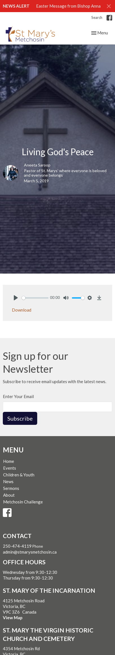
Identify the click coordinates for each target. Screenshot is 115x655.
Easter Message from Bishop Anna (68, 5)
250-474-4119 (17, 546)
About (9, 495)
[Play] (15, 297)
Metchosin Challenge (23, 501)
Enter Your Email (18, 396)
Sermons (11, 488)
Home (8, 461)
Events (9, 467)
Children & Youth (18, 474)
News (8, 481)
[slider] (35, 298)
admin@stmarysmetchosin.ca (30, 551)
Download (21, 309)
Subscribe (20, 418)
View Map (13, 617)
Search (96, 17)
